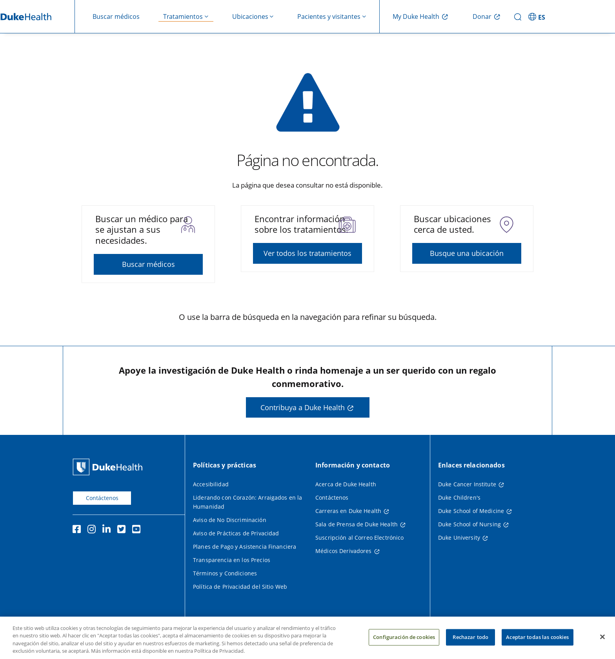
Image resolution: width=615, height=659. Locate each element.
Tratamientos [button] (183, 16)
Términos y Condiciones (225, 573)
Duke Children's (459, 497)
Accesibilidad (211, 484)
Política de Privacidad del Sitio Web (240, 586)
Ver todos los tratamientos (307, 253)
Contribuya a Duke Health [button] (302, 407)
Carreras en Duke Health (348, 511)
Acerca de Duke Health (345, 484)
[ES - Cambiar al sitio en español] (538, 16)
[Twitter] (123, 530)
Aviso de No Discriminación (229, 520)
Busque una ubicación (467, 253)
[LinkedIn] (108, 530)
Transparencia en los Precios (231, 560)
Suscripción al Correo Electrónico (359, 537)
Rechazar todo (470, 640)
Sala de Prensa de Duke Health (356, 524)
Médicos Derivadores (343, 551)
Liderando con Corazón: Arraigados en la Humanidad (247, 502)
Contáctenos (102, 498)
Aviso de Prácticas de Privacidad (236, 533)
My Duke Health (416, 16)
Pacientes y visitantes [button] (328, 16)
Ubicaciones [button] (250, 16)
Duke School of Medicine (471, 511)
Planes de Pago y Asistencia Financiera (244, 546)
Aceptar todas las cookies (537, 640)
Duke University (459, 537)
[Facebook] (78, 530)
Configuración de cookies (404, 640)
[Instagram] (93, 530)
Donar (482, 16)
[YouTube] (138, 530)
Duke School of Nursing (469, 524)
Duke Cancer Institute (467, 484)
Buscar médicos (116, 16)
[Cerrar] (602, 640)
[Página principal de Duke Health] (109, 466)
